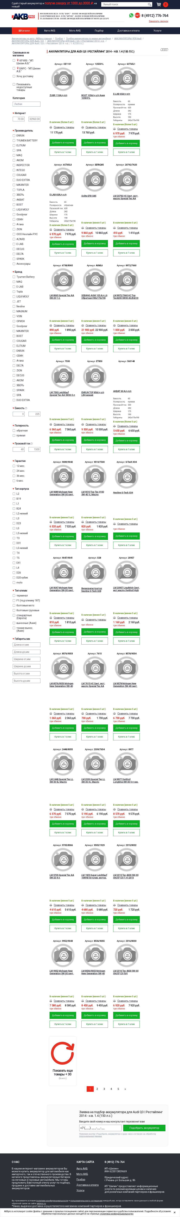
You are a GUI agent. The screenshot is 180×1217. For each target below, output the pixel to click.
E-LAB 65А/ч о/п (58, 194)
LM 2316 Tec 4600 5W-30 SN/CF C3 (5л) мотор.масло (125, 972)
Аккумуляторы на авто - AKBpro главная (32, 38)
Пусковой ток (27, 443)
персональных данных (90, 1136)
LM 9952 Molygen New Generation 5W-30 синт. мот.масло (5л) (62, 972)
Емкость (27, 408)
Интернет (20, 113)
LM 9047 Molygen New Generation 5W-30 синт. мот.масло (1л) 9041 (62, 589)
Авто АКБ (49, 30)
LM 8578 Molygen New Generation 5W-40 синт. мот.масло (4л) (125, 685)
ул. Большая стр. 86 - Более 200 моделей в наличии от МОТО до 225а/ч (74, 19)
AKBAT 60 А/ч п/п (122, 391)
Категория (19, 98)
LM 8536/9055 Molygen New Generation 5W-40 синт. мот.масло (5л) (93, 972)
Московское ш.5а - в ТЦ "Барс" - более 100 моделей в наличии (71, 14)
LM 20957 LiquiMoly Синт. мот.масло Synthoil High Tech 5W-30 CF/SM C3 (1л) (126, 589)
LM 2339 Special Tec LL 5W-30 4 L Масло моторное (93, 781)
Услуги (157, 30)
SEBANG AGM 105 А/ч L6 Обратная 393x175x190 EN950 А (94, 297)
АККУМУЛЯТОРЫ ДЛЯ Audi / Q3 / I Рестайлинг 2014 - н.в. (75, 41)
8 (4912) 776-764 (155, 16)
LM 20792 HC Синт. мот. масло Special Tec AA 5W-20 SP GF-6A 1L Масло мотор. (125, 197)
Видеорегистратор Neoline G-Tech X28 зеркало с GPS (91, 590)
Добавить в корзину (63, 142)
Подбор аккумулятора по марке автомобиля (88, 38)
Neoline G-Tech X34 (123, 492)
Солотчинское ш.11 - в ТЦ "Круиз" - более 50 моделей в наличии (72, 16)
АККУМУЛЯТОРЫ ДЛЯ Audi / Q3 (28, 41)
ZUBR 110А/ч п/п (58, 95)
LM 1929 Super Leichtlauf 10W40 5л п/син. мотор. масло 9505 (94, 876)
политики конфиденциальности (52, 1201)
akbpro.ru (41, 1203)
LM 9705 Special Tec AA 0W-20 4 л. (62, 876)
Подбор (99, 30)
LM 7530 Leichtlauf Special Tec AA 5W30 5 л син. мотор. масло (62, 394)
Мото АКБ (75, 30)
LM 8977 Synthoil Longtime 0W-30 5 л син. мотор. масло (125, 781)
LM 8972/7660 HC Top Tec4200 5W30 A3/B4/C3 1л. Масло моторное (125, 297)
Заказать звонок (158, 21)
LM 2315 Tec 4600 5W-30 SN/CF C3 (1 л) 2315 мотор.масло (125, 876)
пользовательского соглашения (86, 1201)
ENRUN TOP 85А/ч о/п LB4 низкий (92, 393)
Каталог (24, 30)
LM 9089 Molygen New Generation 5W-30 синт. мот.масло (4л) (62, 493)
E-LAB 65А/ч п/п (121, 94)
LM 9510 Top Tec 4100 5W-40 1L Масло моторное (92, 493)
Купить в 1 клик (62, 152)
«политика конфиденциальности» (117, 1214)
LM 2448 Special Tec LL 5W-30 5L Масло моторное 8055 (61, 781)
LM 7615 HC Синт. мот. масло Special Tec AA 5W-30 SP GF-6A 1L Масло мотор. (93, 685)
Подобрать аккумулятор (144, 1127)
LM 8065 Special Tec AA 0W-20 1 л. (62, 296)
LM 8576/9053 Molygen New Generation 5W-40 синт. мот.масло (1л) (61, 685)
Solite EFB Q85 (88, 196)
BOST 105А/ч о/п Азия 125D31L (93, 96)
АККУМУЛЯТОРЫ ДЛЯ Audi (128, 38)
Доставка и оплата (128, 30)
